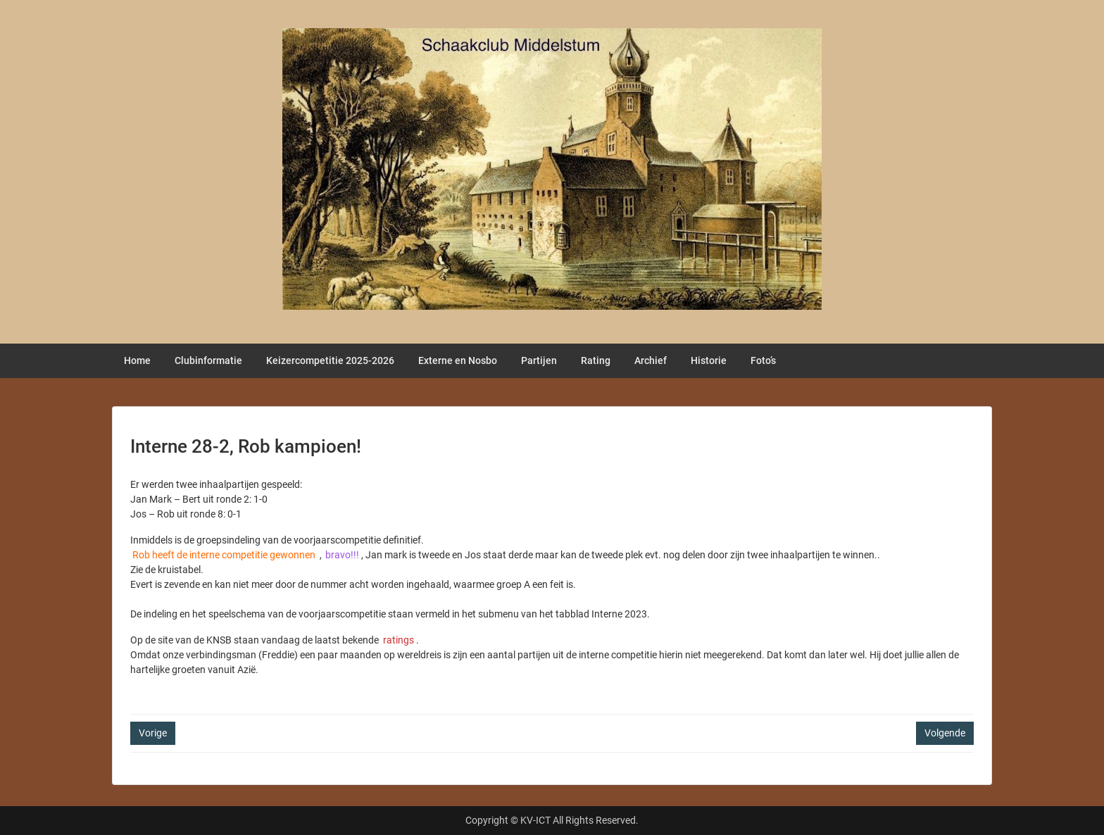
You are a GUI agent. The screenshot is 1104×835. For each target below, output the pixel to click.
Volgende (944, 733)
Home (137, 360)
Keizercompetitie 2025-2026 (330, 360)
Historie (709, 360)
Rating (595, 360)
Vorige (153, 733)
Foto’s (763, 360)
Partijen (539, 360)
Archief (650, 360)
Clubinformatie (208, 360)
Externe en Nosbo (457, 360)
